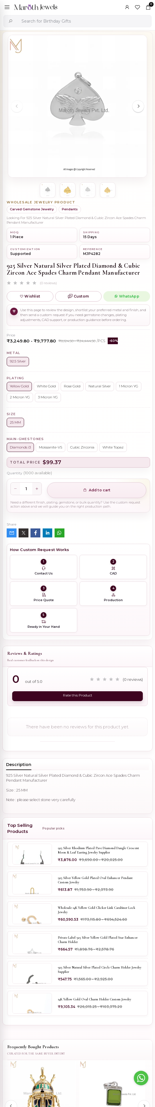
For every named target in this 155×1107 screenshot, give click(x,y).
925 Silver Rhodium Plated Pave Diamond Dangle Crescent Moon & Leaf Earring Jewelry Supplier (98, 850)
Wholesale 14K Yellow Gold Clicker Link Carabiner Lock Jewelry (96, 910)
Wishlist (30, 296)
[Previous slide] (17, 106)
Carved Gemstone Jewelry (32, 209)
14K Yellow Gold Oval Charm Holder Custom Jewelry (94, 999)
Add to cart (97, 490)
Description (18, 764)
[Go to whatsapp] (141, 1078)
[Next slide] (138, 106)
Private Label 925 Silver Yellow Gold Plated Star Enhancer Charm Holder (98, 939)
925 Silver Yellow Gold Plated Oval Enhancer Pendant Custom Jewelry (95, 880)
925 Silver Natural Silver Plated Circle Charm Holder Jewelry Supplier (99, 969)
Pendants (70, 209)
